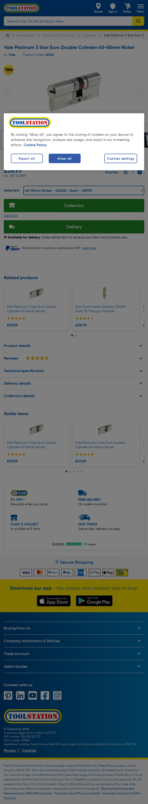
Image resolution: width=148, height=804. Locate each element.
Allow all (64, 158)
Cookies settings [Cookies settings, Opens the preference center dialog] (121, 158)
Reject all (27, 158)
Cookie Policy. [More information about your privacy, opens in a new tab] (35, 145)
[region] (74, 141)
